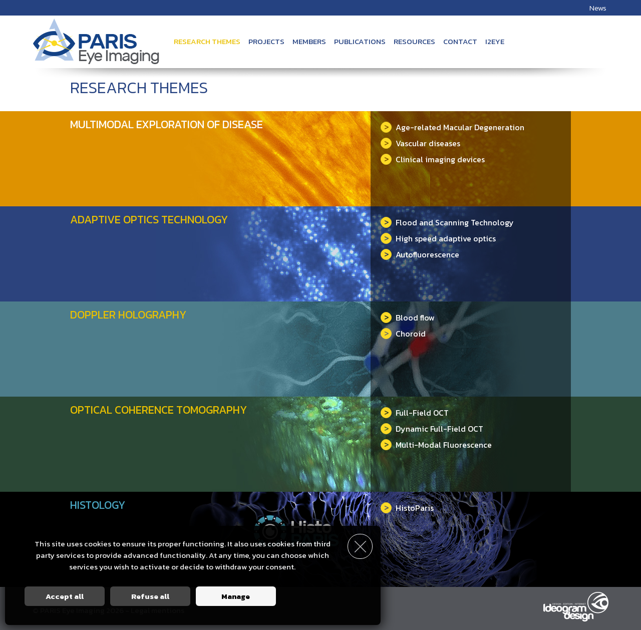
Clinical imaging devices (433, 159)
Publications (360, 41)
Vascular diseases (420, 143)
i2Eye (494, 41)
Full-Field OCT (415, 413)
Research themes (207, 41)
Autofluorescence (420, 254)
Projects (266, 41)
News (597, 8)
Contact (460, 41)
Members (309, 41)
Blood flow (408, 317)
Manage (235, 596)
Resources (414, 41)
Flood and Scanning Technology (447, 222)
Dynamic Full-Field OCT (432, 429)
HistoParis (407, 508)
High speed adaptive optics (438, 238)
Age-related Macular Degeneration (452, 127)
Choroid (403, 334)
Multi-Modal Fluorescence (436, 445)
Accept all (65, 596)
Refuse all (150, 596)
